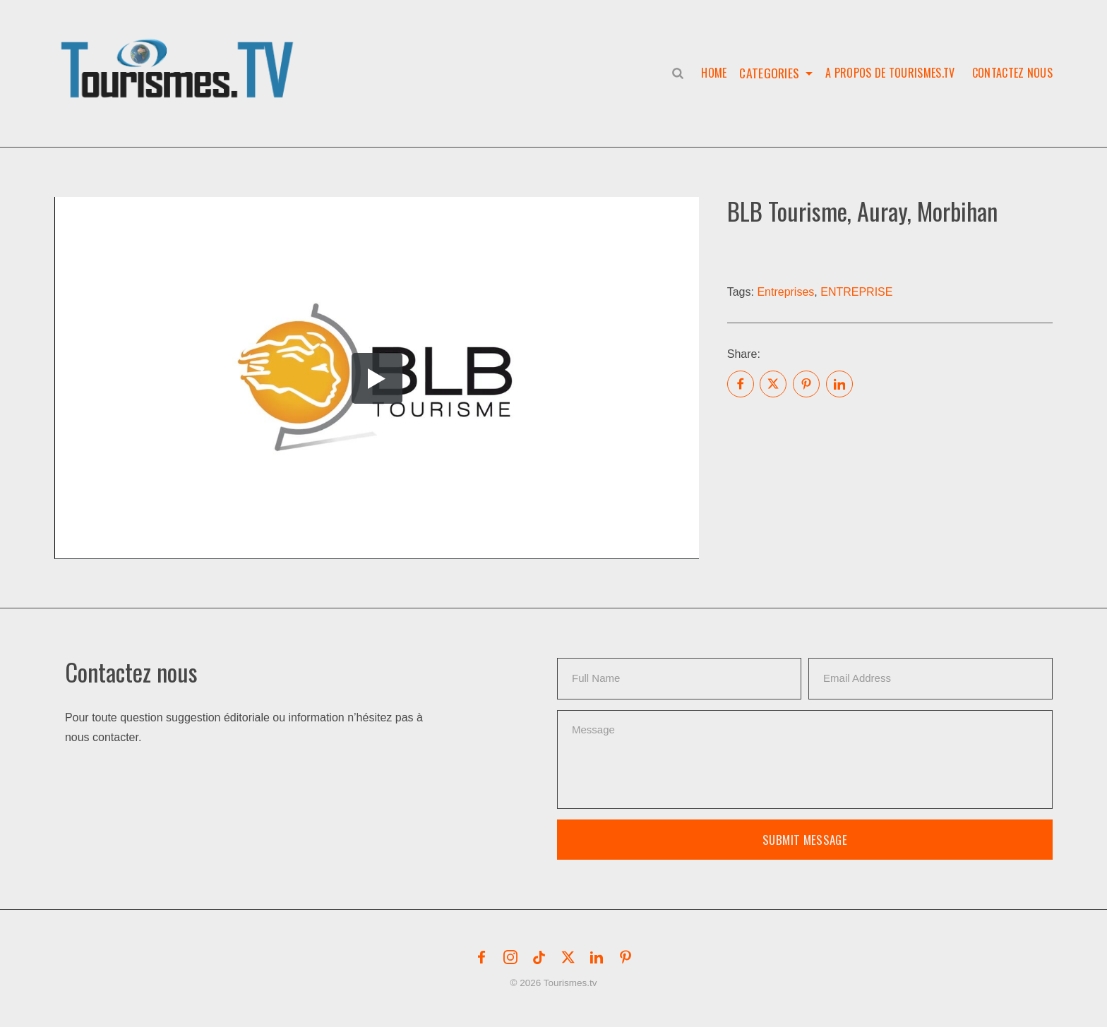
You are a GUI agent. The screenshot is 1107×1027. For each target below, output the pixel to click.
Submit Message (804, 839)
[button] (180, 53)
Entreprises (785, 292)
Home (711, 72)
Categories (768, 72)
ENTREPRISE (856, 292)
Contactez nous (1012, 72)
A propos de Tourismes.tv (890, 72)
